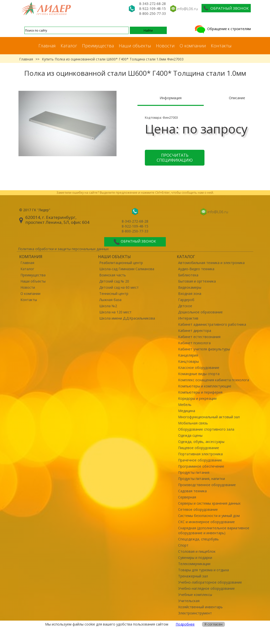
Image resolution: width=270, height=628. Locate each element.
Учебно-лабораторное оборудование (210, 582)
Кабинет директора (194, 330)
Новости (165, 46)
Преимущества (98, 46)
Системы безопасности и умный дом (209, 515)
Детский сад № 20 (114, 281)
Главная (47, 46)
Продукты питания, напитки (201, 478)
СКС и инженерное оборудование (206, 521)
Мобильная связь (193, 423)
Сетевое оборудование (198, 509)
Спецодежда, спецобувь (198, 539)
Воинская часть (112, 275)
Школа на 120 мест (115, 312)
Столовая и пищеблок (197, 551)
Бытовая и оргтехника (197, 281)
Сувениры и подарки (195, 557)
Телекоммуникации (194, 563)
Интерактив (188, 318)
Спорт (183, 545)
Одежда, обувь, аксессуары (201, 441)
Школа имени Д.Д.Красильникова (127, 318)
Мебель (184, 404)
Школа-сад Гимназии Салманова (126, 268)
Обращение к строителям (222, 28)
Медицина (186, 410)
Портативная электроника (200, 454)
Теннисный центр (113, 293)
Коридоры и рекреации (197, 398)
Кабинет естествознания (199, 336)
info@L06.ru (187, 8)
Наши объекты (135, 46)
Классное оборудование (198, 367)
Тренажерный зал (193, 576)
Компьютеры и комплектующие (204, 386)
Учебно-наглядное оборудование (206, 588)
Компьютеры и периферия (200, 392)
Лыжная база (110, 299)
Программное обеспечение (201, 466)
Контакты (221, 46)
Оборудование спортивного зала (206, 429)
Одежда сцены (190, 435)
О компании (193, 46)
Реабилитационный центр (121, 262)
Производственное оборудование (207, 484)
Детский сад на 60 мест (119, 287)
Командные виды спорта (198, 373)
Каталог (69, 46)
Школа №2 (108, 306)
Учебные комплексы (195, 594)
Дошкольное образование (200, 312)
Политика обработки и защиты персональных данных (63, 249)
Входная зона (189, 293)
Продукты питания (193, 472)
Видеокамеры (189, 287)
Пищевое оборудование (198, 447)
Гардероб (186, 299)
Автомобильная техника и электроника (211, 262)
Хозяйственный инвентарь (200, 607)
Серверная (187, 497)
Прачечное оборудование (200, 460)
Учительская (189, 600)
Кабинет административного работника (212, 324)
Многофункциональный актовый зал (209, 417)
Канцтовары (188, 361)
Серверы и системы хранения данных (209, 503)
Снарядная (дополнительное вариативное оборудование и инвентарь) (213, 530)
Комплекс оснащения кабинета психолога (213, 380)
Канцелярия (188, 355)
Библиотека (188, 275)
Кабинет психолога (194, 343)
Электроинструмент (195, 613)
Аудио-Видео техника (196, 268)
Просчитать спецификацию (175, 157)
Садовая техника (192, 491)
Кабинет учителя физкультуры (204, 349)
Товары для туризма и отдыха (203, 570)
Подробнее (185, 624)
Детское (185, 306)
